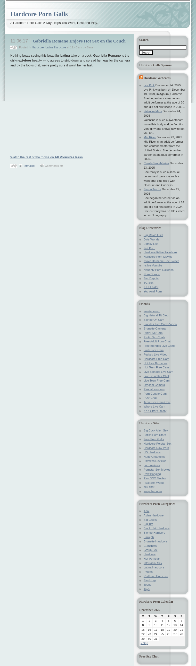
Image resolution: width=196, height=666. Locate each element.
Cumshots (150, 545)
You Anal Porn (153, 291)
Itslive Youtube (153, 265)
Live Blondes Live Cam (158, 371)
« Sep (144, 643)
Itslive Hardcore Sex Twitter (161, 261)
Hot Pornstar (152, 558)
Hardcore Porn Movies (158, 256)
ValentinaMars (153, 111)
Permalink (28, 165)
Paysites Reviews (155, 460)
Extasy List (151, 243)
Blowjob (149, 537)
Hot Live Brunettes (155, 363)
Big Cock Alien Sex (156, 430)
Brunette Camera (155, 328)
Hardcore (38, 47)
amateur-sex (152, 311)
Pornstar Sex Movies (157, 469)
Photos (148, 571)
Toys (147, 589)
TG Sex (148, 282)
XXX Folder (151, 287)
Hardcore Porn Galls (39, 14)
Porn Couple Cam (155, 393)
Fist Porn (149, 248)
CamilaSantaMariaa (156, 163)
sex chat (149, 486)
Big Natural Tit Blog (156, 315)
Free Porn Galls (154, 439)
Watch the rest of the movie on (46, 157)
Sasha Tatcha (152, 189)
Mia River (150, 137)
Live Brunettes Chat (156, 376)
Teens (147, 584)
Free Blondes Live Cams (159, 345)
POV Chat (150, 397)
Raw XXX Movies (155, 478)
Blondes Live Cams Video (160, 324)
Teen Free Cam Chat (157, 402)
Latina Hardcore (55, 47)
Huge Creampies (154, 456)
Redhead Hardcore (156, 576)
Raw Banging (152, 473)
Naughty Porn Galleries (159, 269)
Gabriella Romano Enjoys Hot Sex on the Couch (79, 41)
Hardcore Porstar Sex (158, 443)
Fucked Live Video (155, 354)
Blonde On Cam (154, 319)
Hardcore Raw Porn (156, 447)
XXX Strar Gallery (155, 410)
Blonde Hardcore (154, 532)
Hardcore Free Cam (156, 358)
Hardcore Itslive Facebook (160, 252)
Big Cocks (150, 519)
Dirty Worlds (151, 239)
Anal (146, 511)
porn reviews (152, 465)
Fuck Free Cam (154, 350)
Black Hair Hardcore (156, 528)
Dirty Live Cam (153, 332)
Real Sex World (154, 482)
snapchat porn (153, 491)
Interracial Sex (153, 563)
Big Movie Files (153, 235)
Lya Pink (149, 85)
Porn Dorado (152, 274)
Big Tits (148, 523)
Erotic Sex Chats (154, 337)
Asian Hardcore (154, 515)
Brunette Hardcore (155, 541)
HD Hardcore (152, 452)
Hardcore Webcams (157, 78)
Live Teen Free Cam (157, 380)
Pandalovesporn (154, 389)
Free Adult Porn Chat (157, 341)
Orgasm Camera (154, 384)
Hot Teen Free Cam (156, 367)
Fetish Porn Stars (155, 434)
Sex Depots (151, 278)
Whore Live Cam (154, 406)
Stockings (150, 580)
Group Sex (151, 549)
